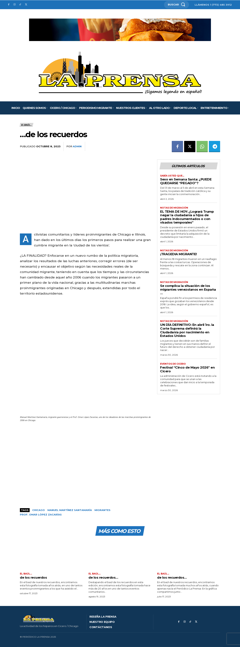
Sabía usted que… (172, 175)
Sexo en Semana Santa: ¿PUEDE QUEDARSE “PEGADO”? (186, 181)
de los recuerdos (33, 577)
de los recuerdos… (103, 577)
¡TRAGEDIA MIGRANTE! (178, 254)
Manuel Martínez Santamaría (69, 510)
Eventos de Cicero (173, 364)
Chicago (38, 510)
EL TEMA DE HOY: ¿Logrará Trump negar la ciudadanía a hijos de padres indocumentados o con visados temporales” (187, 217)
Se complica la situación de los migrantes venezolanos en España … (188, 289)
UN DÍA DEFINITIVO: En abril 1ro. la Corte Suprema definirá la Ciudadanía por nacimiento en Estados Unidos (187, 330)
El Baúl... (26, 125)
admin (77, 146)
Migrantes (102, 510)
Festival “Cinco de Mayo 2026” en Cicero (187, 369)
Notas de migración (174, 208)
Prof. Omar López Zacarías (41, 514)
